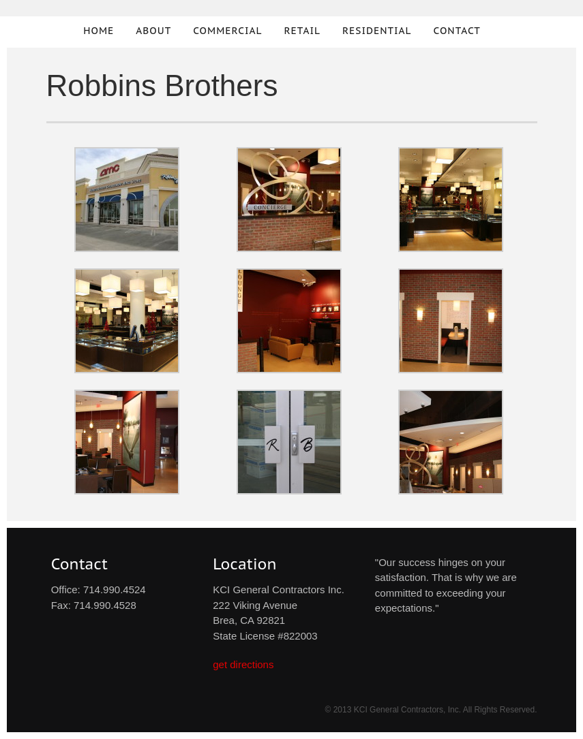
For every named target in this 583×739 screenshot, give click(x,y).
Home (98, 31)
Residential (377, 31)
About (153, 31)
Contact (457, 31)
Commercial (227, 31)
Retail (302, 31)
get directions (243, 664)
